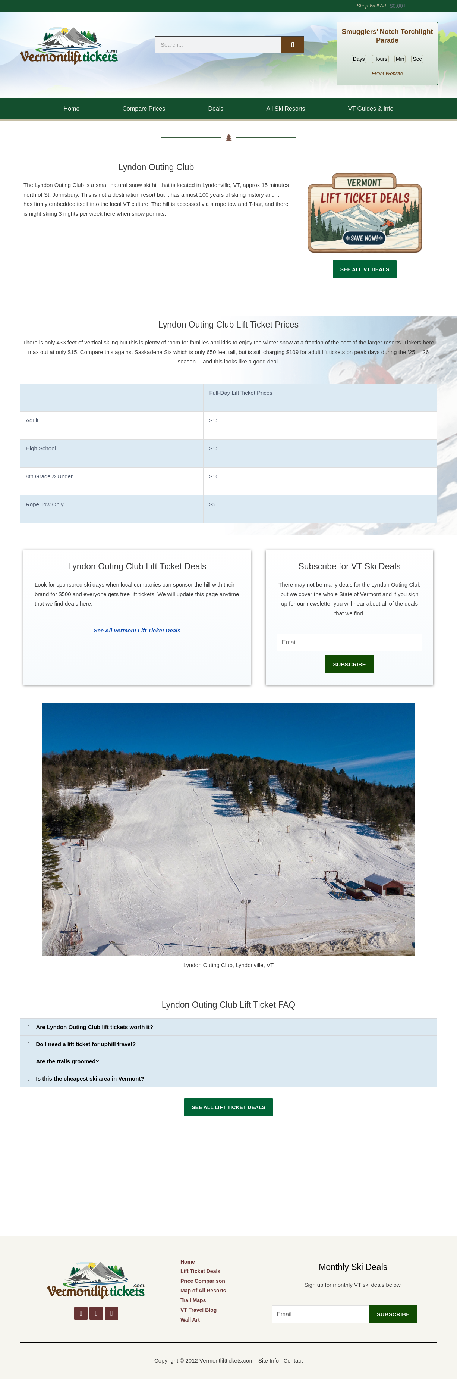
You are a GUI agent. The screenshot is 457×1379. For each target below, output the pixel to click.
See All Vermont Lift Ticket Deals (137, 630)
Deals (215, 109)
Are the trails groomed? (67, 1061)
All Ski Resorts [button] (286, 109)
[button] (228, 1027)
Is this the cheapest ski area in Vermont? (90, 1078)
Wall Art (190, 1320)
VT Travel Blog (198, 1310)
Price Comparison (202, 1281)
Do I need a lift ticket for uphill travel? (86, 1044)
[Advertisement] (228, 1180)
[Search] (292, 45)
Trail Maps (193, 1300)
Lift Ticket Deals (200, 1271)
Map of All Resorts (203, 1291)
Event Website (387, 73)
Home (72, 109)
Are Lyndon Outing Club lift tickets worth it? (94, 1027)
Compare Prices (144, 109)
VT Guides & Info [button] (371, 109)
